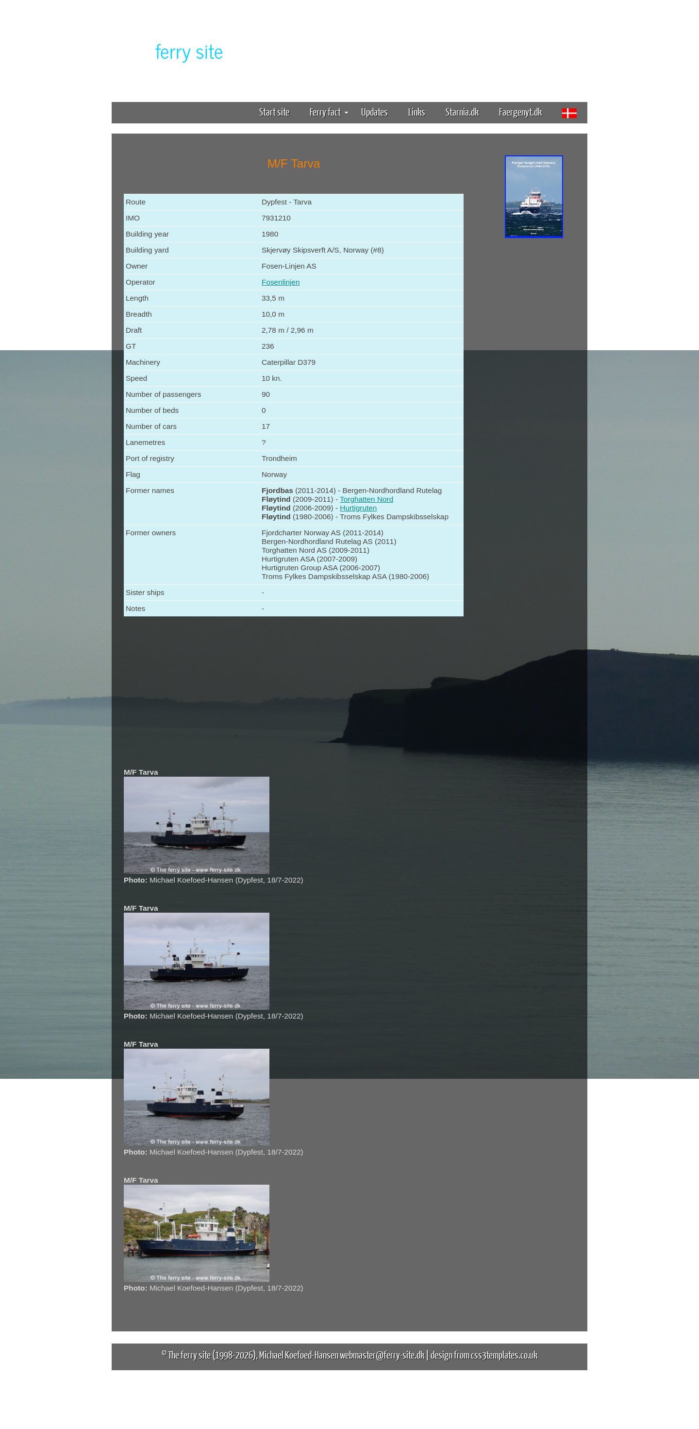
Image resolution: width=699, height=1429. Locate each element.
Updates (374, 111)
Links (416, 111)
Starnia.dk (462, 111)
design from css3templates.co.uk (484, 1354)
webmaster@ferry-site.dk (382, 1354)
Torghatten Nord (366, 499)
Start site (274, 111)
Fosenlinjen (281, 282)
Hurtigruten (358, 508)
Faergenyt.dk (520, 111)
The (172, 50)
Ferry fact (329, 111)
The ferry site (189, 1354)
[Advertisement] (534, 392)
